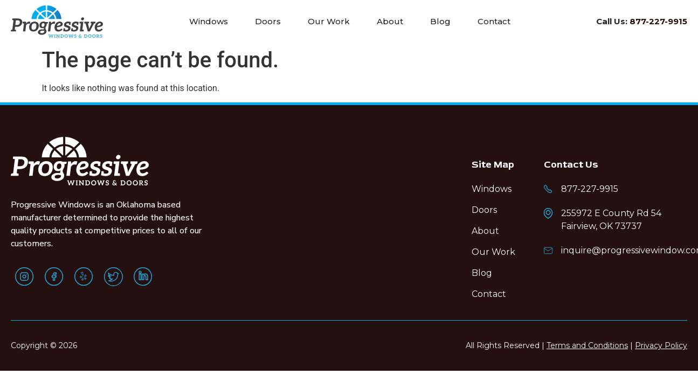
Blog (440, 21)
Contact (494, 21)
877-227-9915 (658, 21)
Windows (208, 21)
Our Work (329, 21)
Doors (268, 21)
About (390, 21)
